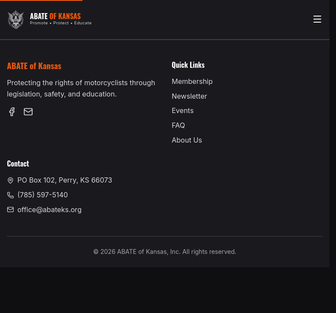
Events (183, 110)
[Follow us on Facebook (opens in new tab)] (11, 113)
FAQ (178, 125)
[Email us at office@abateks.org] (28, 113)
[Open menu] (317, 20)
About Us (187, 140)
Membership (192, 81)
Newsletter (190, 96)
